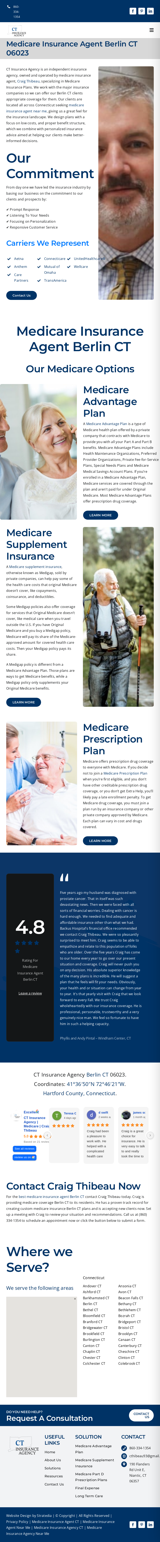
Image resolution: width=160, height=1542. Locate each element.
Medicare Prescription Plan (125, 773)
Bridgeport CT (129, 1322)
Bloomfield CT (94, 1315)
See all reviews (24, 1148)
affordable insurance (77, 922)
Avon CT (124, 1292)
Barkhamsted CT (96, 1298)
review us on (22, 1157)
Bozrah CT (126, 1315)
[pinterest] (141, 11)
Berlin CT (97, 1074)
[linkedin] (150, 11)
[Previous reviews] (47, 1135)
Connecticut (100, 1093)
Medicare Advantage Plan (106, 423)
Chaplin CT (91, 1351)
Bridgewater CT (95, 1327)
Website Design (18, 1515)
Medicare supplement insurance (35, 566)
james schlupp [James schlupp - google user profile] (143, 1112)
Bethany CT (127, 1304)
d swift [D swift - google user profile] (103, 1112)
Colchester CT (94, 1363)
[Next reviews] (150, 1135)
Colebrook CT (129, 1363)
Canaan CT (126, 1339)
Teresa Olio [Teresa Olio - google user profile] (72, 1113)
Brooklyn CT (128, 1333)
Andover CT (92, 1286)
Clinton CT (126, 1357)
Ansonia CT (127, 1286)
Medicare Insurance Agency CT (58, 1527)
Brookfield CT (93, 1333)
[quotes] (22, 1435)
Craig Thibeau (28, 81)
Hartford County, (64, 1093)
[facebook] (133, 11)
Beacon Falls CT (130, 1298)
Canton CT (91, 1345)
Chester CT (91, 1357)
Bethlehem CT (129, 1310)
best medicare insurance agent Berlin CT (51, 1196)
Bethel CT (90, 1310)
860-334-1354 (16, 12)
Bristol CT (126, 1327)
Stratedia (44, 1515)
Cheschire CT (128, 1351)
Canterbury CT (130, 1345)
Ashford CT (92, 1292)
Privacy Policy (17, 1521)
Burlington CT (94, 1339)
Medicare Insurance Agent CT (55, 1521)
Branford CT (92, 1322)
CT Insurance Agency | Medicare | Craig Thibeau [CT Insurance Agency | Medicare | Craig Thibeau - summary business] (37, 1124)
